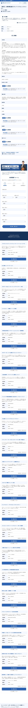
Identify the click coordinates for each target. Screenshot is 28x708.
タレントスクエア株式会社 (15, 706)
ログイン (7, 89)
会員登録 (24, 2)
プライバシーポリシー (7, 706)
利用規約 (2, 706)
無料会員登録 (5, 88)
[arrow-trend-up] (1, 10)
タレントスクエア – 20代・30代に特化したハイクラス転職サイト (12, 705)
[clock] (17, 22)
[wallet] (1, 11)
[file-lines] (2, 16)
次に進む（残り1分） (14, 226)
